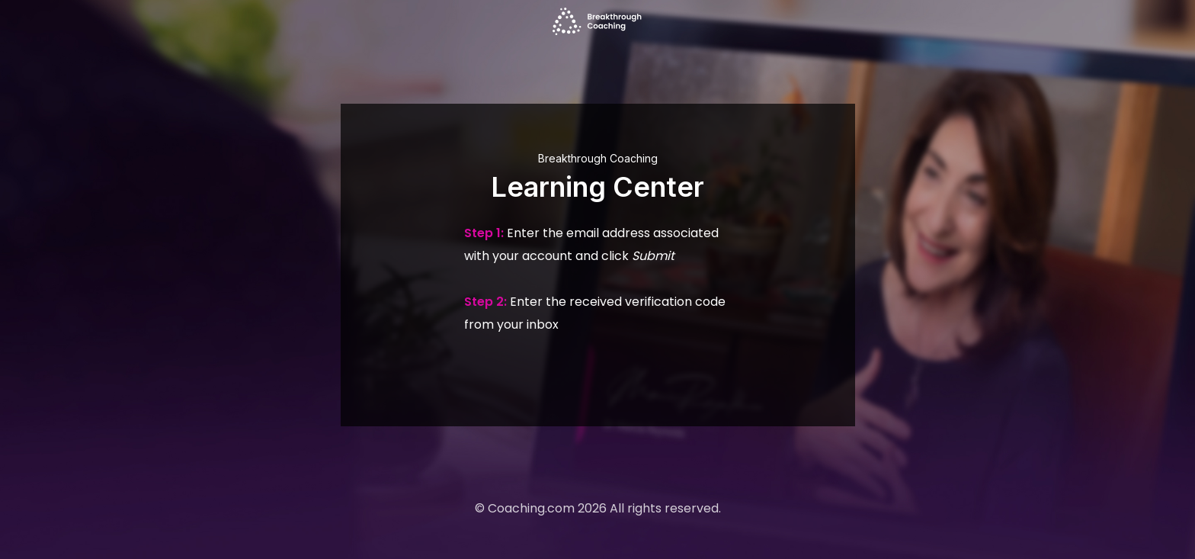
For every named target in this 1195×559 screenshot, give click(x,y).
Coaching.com (531, 508)
